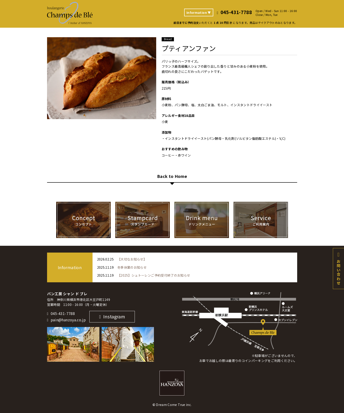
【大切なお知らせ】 (132, 259)
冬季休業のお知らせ (132, 267)
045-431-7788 (63, 314)
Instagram (114, 316)
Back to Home (172, 176)
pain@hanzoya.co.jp (68, 320)
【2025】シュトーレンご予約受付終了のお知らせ (153, 275)
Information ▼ (198, 12)
